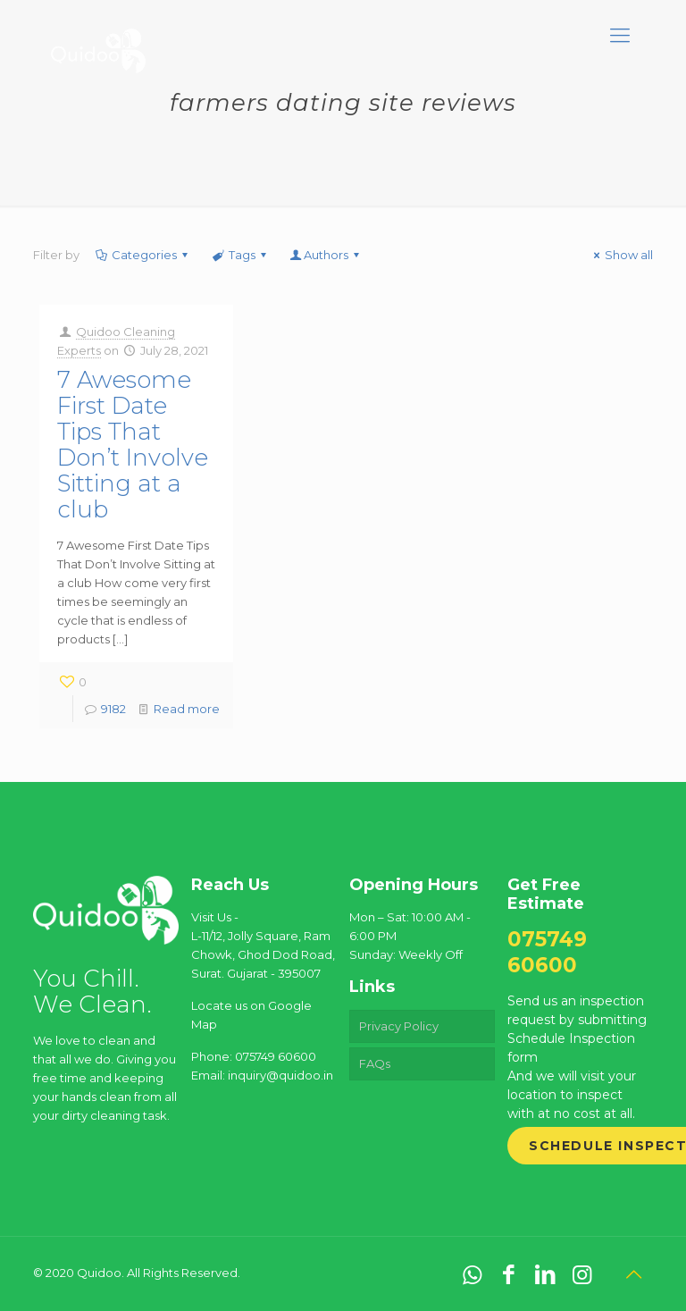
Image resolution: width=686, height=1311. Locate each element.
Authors (326, 255)
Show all (621, 255)
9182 (113, 709)
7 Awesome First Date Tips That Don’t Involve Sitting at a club (132, 445)
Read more (187, 709)
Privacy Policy (399, 1026)
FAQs (374, 1063)
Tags (240, 255)
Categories (143, 255)
